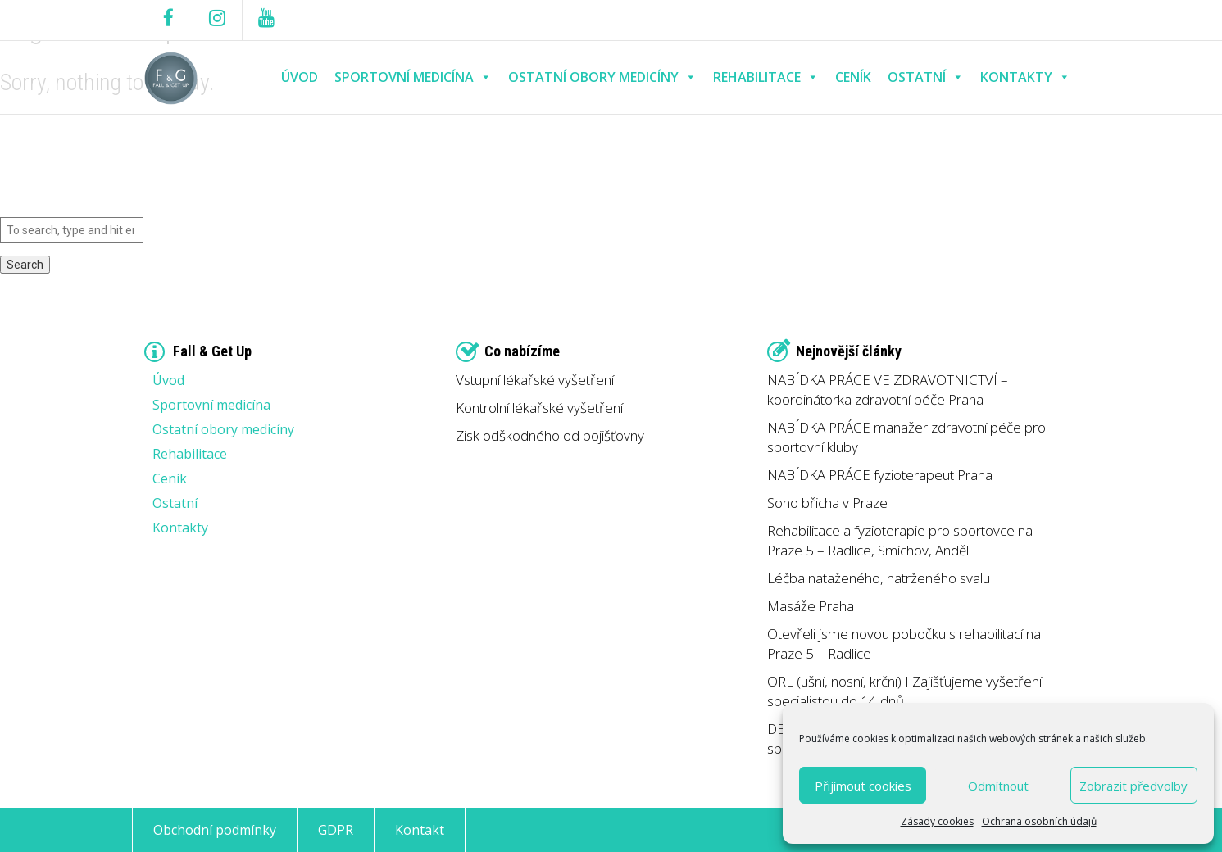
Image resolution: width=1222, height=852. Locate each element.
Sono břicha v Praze (827, 502)
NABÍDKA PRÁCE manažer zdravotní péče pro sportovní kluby (906, 437)
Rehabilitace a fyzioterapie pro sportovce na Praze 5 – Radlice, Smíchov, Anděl (900, 540)
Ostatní (926, 77)
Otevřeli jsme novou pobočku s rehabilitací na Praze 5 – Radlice (904, 643)
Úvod (299, 77)
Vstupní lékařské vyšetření (535, 379)
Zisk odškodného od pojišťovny (550, 435)
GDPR (335, 830)
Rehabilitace (766, 77)
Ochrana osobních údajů (1039, 821)
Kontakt (419, 830)
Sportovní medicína (413, 77)
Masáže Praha (810, 605)
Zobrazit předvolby (1133, 785)
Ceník (853, 77)
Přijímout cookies (863, 785)
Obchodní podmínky (214, 830)
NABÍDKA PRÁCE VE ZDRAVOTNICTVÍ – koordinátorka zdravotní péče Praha (887, 389)
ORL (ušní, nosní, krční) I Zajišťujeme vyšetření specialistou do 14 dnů (904, 691)
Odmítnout (998, 785)
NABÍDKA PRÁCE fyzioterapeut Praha (880, 474)
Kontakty (1025, 77)
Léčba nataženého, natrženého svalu (878, 578)
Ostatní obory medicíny (602, 77)
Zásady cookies (937, 821)
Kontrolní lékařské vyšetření (539, 407)
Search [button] (25, 264)
